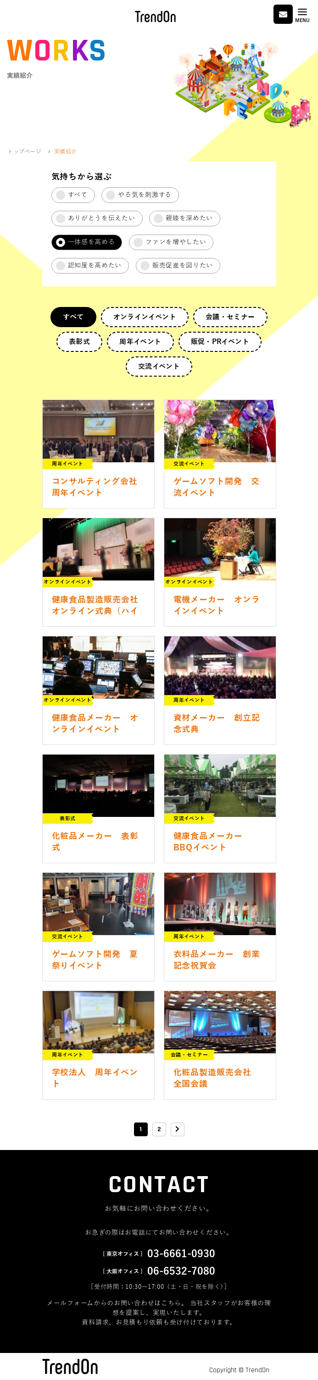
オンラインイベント (144, 317)
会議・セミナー (230, 317)
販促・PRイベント (220, 341)
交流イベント (159, 366)
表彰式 (79, 341)
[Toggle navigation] (302, 15)
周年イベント (140, 341)
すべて (73, 317)
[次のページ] (177, 1129)
